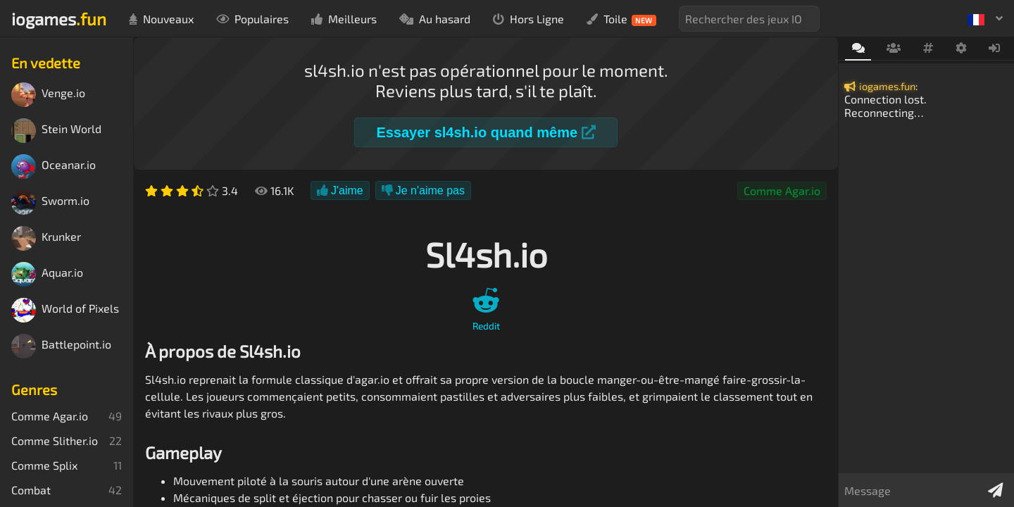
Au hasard (434, 18)
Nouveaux (161, 18)
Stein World (56, 130)
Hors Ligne (528, 18)
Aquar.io (47, 274)
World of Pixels (65, 310)
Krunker (46, 238)
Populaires (252, 18)
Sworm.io (50, 202)
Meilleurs (344, 18)
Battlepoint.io (61, 346)
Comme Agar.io (782, 190)
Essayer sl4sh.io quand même (485, 132)
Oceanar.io (53, 166)
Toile (621, 19)
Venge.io (48, 94)
